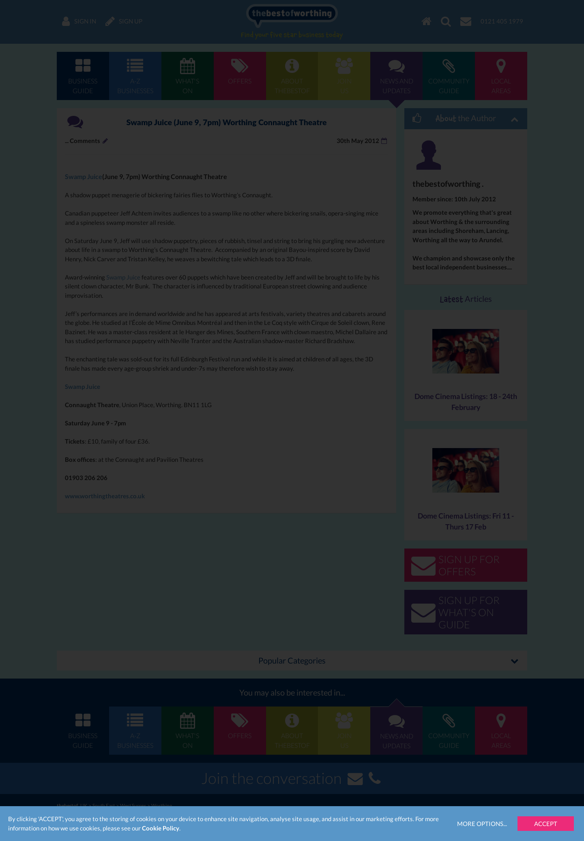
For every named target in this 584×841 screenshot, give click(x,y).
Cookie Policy (160, 828)
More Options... (482, 823)
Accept (545, 823)
